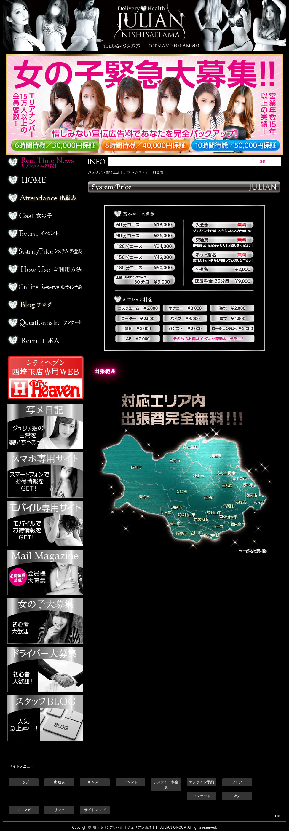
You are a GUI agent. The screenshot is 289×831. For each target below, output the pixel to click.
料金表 (44, 251)
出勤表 (44, 197)
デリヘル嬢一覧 (44, 215)
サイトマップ (95, 810)
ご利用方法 (44, 269)
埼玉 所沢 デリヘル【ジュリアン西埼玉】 (125, 827)
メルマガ (24, 810)
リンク (59, 810)
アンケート (44, 322)
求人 (44, 340)
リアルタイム (44, 162)
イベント (44, 233)
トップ (23, 782)
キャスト (95, 782)
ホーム (44, 180)
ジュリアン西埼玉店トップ (109, 172)
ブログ (44, 304)
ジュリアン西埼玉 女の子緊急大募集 (147, 104)
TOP (276, 816)
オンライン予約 (44, 286)
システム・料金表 (166, 784)
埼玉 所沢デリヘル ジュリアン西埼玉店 (144, 25)
